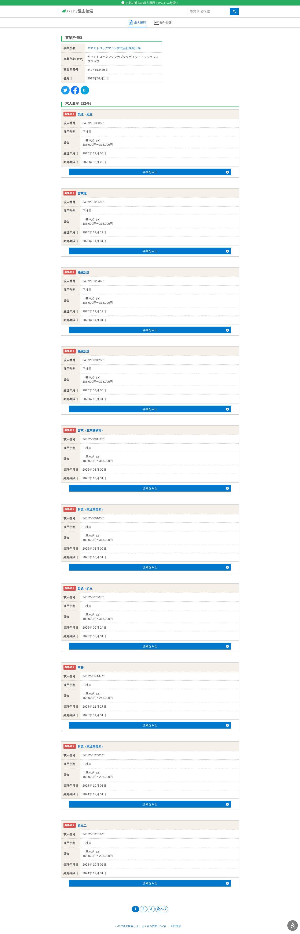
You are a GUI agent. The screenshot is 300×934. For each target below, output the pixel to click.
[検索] (234, 11)
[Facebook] (75, 90)
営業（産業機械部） (91, 430)
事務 (81, 667)
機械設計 (83, 272)
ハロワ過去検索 (77, 11)
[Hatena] (85, 90)
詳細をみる (158, 172)
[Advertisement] (204, 60)
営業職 (82, 193)
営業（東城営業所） (91, 509)
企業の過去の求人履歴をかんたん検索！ (150, 2)
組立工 (82, 825)
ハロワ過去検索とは (126, 926)
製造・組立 (85, 114)
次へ (162, 909)
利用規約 (176, 926)
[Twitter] (65, 90)
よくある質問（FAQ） (154, 926)
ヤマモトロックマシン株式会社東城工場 (114, 48)
